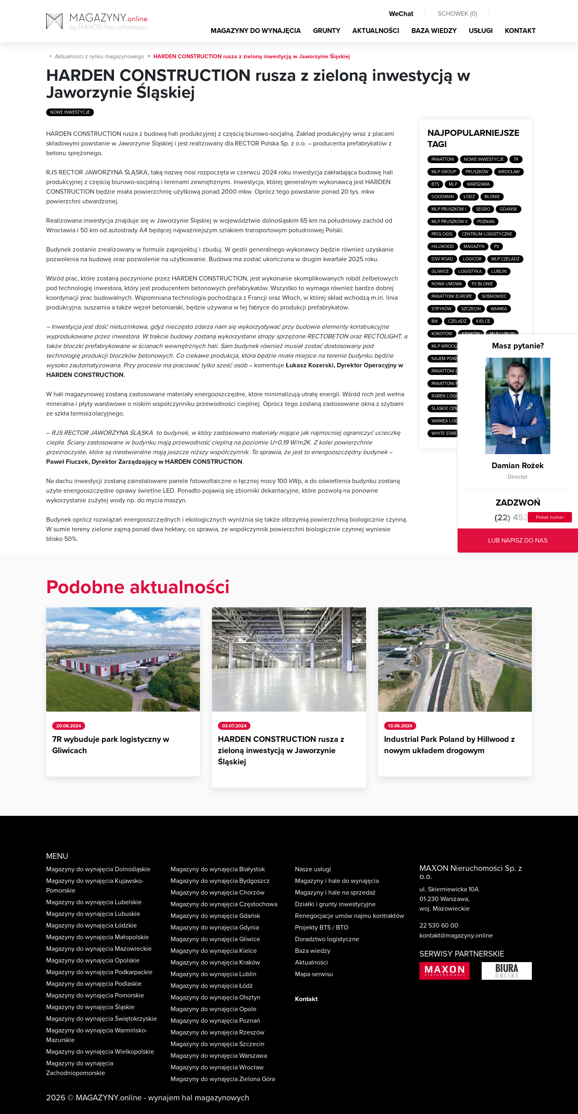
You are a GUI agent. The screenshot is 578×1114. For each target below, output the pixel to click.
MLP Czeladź (505, 259)
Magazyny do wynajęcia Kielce (214, 951)
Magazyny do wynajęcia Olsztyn (216, 997)
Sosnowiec (494, 296)
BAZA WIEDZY (434, 31)
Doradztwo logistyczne (327, 939)
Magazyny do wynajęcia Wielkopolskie (100, 1052)
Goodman (442, 196)
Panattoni (442, 159)
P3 (496, 246)
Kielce (483, 321)
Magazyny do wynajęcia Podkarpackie (99, 972)
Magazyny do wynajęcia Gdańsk (215, 916)
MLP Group (443, 171)
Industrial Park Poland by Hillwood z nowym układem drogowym (449, 745)
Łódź (469, 196)
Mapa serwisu (314, 974)
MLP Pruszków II (449, 221)
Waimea (498, 308)
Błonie (492, 196)
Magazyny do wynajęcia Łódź (212, 986)
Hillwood (442, 246)
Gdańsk (508, 209)
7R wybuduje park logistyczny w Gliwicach (110, 745)
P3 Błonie (482, 284)
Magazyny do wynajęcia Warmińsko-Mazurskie (96, 1035)
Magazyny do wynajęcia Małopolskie (97, 937)
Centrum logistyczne (487, 234)
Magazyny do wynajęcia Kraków (215, 962)
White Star (443, 433)
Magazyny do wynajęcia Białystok (218, 869)
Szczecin (471, 308)
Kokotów (441, 333)
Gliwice (440, 271)
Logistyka (470, 271)
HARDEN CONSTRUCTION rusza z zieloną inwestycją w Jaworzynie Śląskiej (281, 751)
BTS (435, 184)
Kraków (471, 333)
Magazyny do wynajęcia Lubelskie (94, 902)
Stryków (441, 308)
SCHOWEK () (457, 14)
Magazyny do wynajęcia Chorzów (218, 893)
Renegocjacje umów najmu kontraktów (349, 916)
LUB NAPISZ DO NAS (517, 541)
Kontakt (306, 999)
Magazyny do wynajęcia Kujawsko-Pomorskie (95, 886)
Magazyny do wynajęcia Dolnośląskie (98, 869)
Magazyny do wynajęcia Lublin (213, 974)
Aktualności (311, 962)
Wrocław (509, 171)
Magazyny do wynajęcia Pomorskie (95, 995)
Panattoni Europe (451, 296)
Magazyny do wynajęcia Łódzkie (91, 926)
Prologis (441, 234)
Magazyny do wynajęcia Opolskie (93, 960)
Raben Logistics (449, 396)
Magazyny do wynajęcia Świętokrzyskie (101, 1019)
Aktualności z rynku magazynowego (99, 56)
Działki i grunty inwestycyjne (335, 904)
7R (516, 159)
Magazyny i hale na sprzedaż (335, 893)
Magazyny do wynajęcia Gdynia (215, 928)
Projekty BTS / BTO (321, 928)
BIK (434, 321)
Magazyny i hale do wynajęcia (337, 881)
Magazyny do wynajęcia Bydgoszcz (220, 881)
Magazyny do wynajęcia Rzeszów (218, 1032)
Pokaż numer (550, 517)
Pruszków (477, 171)
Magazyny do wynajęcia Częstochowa (224, 904)
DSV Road (442, 259)
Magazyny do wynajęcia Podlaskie (94, 984)
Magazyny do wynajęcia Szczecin (218, 1044)
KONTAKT (520, 31)
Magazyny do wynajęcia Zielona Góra (223, 1079)
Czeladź (457, 321)
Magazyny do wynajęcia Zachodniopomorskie (79, 1068)
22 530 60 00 (438, 926)
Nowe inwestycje (70, 112)
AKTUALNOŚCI (375, 31)
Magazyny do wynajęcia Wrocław (217, 1067)
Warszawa (478, 184)
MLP (453, 184)
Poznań (486, 221)
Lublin (499, 271)
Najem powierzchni (453, 358)
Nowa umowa (446, 284)
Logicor (472, 259)
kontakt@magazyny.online (456, 936)
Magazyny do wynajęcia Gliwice (215, 939)
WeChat (401, 14)
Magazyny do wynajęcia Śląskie (90, 1007)
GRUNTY (326, 31)
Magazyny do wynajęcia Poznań (215, 1021)
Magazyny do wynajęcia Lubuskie (93, 914)
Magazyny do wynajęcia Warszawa (219, 1056)
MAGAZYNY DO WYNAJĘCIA (256, 31)
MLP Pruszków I (448, 209)
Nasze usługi (313, 869)
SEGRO (483, 209)
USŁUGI (481, 31)
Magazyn (474, 246)
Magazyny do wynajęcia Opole (213, 1009)
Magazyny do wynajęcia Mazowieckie (99, 949)
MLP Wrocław (447, 346)
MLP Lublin (502, 333)
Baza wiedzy (312, 951)
